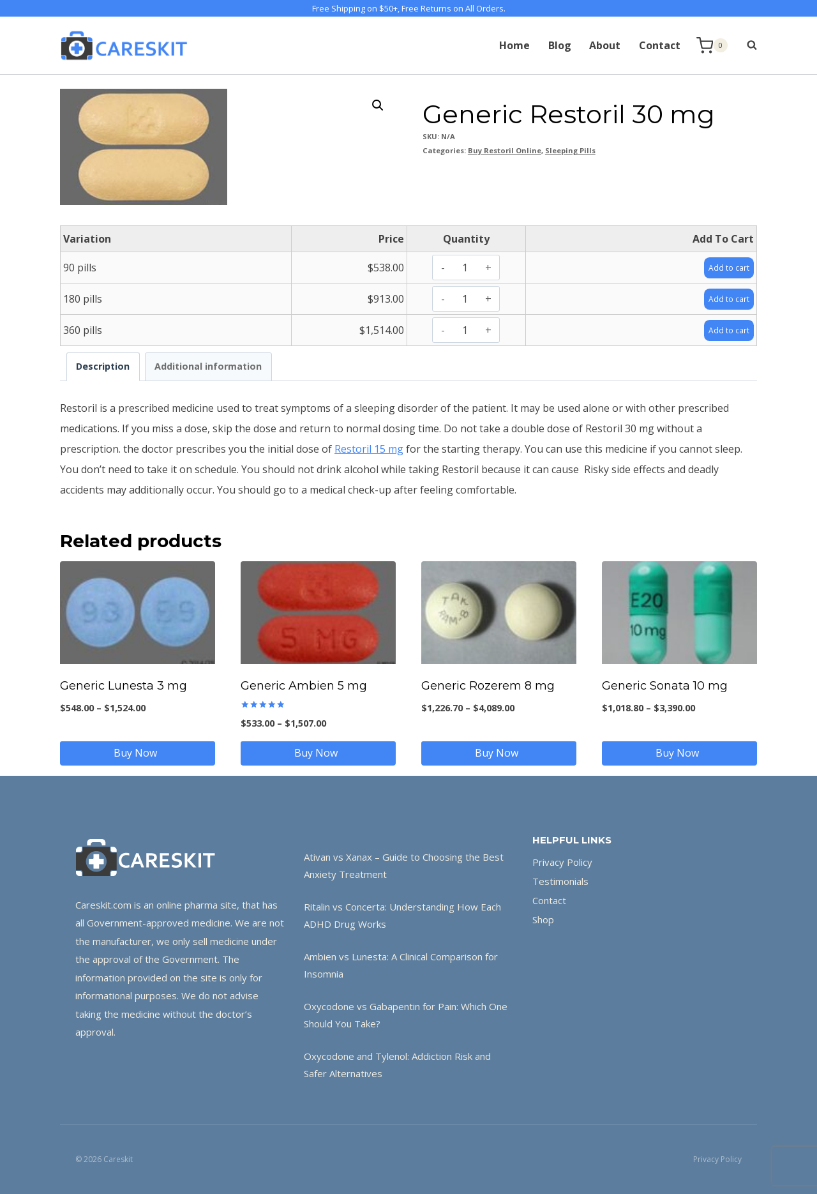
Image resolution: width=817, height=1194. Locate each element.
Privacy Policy (562, 862)
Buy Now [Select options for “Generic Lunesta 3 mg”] (138, 753)
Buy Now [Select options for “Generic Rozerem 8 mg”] (499, 753)
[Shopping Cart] (712, 45)
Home (514, 45)
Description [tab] (103, 366)
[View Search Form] (745, 45)
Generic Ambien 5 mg (304, 686)
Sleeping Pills (570, 150)
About (604, 45)
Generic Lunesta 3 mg (123, 686)
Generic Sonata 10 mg (665, 686)
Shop (543, 919)
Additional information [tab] (208, 366)
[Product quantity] (465, 267)
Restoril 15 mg (368, 449)
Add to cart (724, 267)
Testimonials (560, 881)
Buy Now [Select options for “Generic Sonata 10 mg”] (680, 753)
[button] (377, 105)
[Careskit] (124, 45)
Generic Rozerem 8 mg (488, 686)
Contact (659, 45)
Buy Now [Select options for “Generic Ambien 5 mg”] (318, 753)
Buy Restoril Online (504, 150)
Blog (559, 45)
